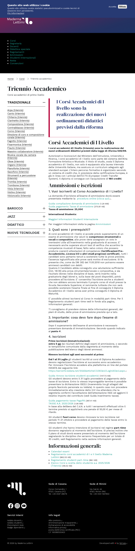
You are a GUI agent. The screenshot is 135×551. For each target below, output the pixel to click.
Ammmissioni (103, 224)
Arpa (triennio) (15, 110)
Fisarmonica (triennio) (19, 144)
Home (11, 78)
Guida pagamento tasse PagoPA (67, 400)
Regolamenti (17, 52)
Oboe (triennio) (15, 161)
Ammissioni (16, 55)
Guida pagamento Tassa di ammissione (71, 206)
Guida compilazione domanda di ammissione (74, 203)
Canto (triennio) (16, 113)
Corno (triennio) (16, 131)
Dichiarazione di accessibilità (62, 525)
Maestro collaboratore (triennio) (25, 151)
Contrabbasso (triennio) (20, 127)
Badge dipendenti (16, 527)
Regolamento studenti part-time (69, 460)
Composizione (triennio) (20, 124)
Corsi (13, 40)
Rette (13, 60)
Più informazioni (15, 11)
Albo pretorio (56, 520)
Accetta (112, 5)
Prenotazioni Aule (15, 525)
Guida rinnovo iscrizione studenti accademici (74, 375)
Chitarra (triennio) (17, 117)
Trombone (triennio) (18, 185)
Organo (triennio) (16, 164)
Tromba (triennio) (17, 181)
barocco (15, 208)
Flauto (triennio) (16, 148)
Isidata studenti (15, 523)
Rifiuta (122, 5)
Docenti (14, 46)
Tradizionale (19, 102)
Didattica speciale (20, 49)
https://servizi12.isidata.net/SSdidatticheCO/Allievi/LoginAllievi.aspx (88, 370)
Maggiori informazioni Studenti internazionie (73, 219)
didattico (15, 225)
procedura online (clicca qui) (94, 198)
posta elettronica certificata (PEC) (64, 530)
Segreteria (15, 43)
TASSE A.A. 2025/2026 (61, 403)
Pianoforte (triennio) (18, 168)
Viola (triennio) (15, 188)
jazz (11, 216)
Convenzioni (16, 63)
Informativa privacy (57, 527)
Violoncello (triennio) (19, 195)
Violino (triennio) (16, 192)
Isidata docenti (15, 520)
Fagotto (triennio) (17, 141)
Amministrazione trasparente (63, 523)
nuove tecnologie (23, 233)
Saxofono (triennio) (18, 171)
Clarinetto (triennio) (18, 120)
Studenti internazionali (23, 57)
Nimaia (124, 543)
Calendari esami (60, 451)
